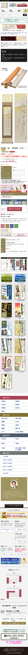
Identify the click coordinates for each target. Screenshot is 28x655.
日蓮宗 (17, 443)
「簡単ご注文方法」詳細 (7, 530)
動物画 (3, 428)
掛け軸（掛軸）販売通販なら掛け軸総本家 (9, 32)
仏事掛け (3, 401)
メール (22, 623)
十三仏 (20, 346)
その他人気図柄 (19, 431)
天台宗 (3, 448)
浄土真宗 (3, 438)
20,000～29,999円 (7, 463)
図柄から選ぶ (6, 415)
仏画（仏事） (4, 418)
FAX (6, 623)
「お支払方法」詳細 (21, 541)
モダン (3, 431)
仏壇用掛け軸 (6, 364)
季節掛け (17, 404)
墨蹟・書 (17, 428)
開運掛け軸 (6, 311)
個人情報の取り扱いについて (17, 649)
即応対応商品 (20, 278)
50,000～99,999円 (7, 469)
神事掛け (17, 401)
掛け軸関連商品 (20, 293)
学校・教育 (6, 382)
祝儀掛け (3, 407)
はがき (14, 623)
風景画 (3, 425)
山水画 (6, 328)
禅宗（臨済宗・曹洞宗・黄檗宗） (20, 448)
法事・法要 (20, 328)
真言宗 (3, 443)
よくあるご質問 (6, 278)
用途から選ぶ (6, 397)
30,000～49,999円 (7, 466)
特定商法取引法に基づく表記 (10, 650)
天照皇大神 (20, 311)
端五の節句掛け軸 (6, 293)
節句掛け (17, 407)
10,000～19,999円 (7, 459)
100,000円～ (6, 473)
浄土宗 (17, 438)
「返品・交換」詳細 (21, 554)
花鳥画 (17, 425)
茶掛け (3, 411)
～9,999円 (5, 456)
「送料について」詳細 (7, 554)
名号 (6, 346)
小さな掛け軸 (20, 364)
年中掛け (3, 404)
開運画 (3, 421)
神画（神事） (18, 418)
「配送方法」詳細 (21, 529)
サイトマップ (21, 650)
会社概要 (6, 649)
